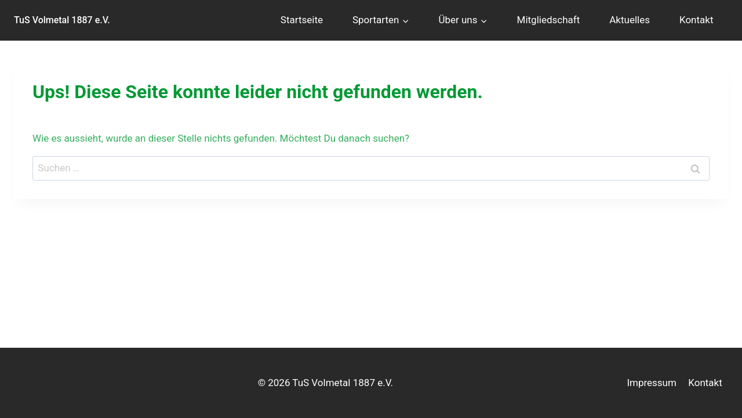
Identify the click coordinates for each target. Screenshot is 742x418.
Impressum (651, 382)
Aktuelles (629, 20)
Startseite (302, 20)
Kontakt (696, 20)
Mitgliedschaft (548, 20)
